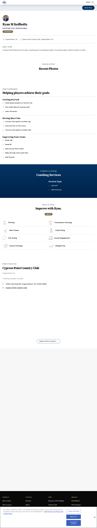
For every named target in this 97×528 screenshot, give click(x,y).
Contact (28, 501)
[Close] (94, 517)
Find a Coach (6, 501)
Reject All (73, 517)
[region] (48, 517)
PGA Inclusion (76, 505)
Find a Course (7, 505)
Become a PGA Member (56, 501)
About (27, 505)
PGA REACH (76, 501)
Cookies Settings (73, 511)
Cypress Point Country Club (16, 335)
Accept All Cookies (73, 523)
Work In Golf (52, 505)
